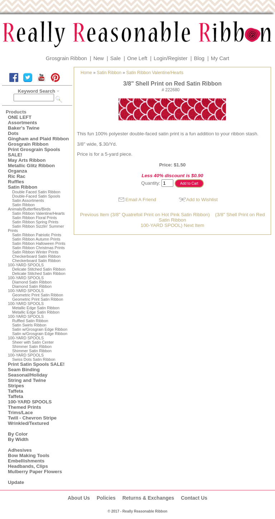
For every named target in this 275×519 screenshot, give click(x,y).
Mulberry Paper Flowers (35, 471)
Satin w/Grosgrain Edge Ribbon (39, 329)
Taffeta (15, 391)
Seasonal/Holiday (27, 375)
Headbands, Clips (28, 466)
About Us (79, 498)
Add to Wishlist (202, 199)
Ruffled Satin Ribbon (30, 321)
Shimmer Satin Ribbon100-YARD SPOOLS (30, 353)
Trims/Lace (20, 412)
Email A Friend (140, 199)
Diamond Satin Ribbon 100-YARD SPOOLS (30, 288)
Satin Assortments (28, 200)
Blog (199, 58)
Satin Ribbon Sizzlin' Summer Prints (36, 228)
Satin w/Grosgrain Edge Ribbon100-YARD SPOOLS (37, 335)
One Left (137, 58)
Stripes (16, 385)
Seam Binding (24, 369)
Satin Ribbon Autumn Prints (36, 239)
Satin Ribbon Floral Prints (34, 217)
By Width (18, 439)
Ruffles (16, 181)
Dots (13, 133)
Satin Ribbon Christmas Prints (38, 248)
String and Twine (27, 380)
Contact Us (194, 498)
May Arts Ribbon (26, 160)
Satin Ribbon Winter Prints (35, 252)
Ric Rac (16, 176)
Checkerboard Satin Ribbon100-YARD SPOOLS (34, 262)
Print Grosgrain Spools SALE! (34, 152)
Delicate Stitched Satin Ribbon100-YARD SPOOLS (37, 275)
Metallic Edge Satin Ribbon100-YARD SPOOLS (33, 314)
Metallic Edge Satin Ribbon (35, 308)
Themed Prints (24, 407)
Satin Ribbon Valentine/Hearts (38, 213)
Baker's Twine (23, 128)
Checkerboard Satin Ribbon (36, 256)
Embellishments (26, 461)
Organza (17, 171)
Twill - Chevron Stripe (32, 418)
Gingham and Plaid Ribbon (38, 138)
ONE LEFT (20, 117)
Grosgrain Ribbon (66, 58)
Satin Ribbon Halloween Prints (39, 243)
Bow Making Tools (28, 455)
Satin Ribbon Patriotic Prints (36, 235)
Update (16, 482)
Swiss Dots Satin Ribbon (33, 359)
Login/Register (171, 58)
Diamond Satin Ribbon (32, 282)
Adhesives (20, 450)
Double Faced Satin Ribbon (36, 192)
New (98, 58)
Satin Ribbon (22, 187)
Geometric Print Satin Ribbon (37, 295)
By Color (18, 434)
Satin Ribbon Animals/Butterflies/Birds (29, 207)
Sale (115, 58)
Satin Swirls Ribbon (29, 325)
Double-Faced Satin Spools (36, 196)
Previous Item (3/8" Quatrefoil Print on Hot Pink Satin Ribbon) (145, 214)
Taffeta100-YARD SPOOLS (30, 399)
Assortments (22, 122)
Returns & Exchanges (148, 498)
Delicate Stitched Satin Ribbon (39, 269)
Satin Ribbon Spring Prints (35, 222)
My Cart (220, 58)
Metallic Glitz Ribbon (31, 165)
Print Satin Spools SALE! (36, 364)
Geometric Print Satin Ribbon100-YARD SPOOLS (35, 301)
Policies (106, 498)
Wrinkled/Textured (28, 423)
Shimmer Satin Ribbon (32, 346)
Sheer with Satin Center (33, 342)
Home (86, 72)
